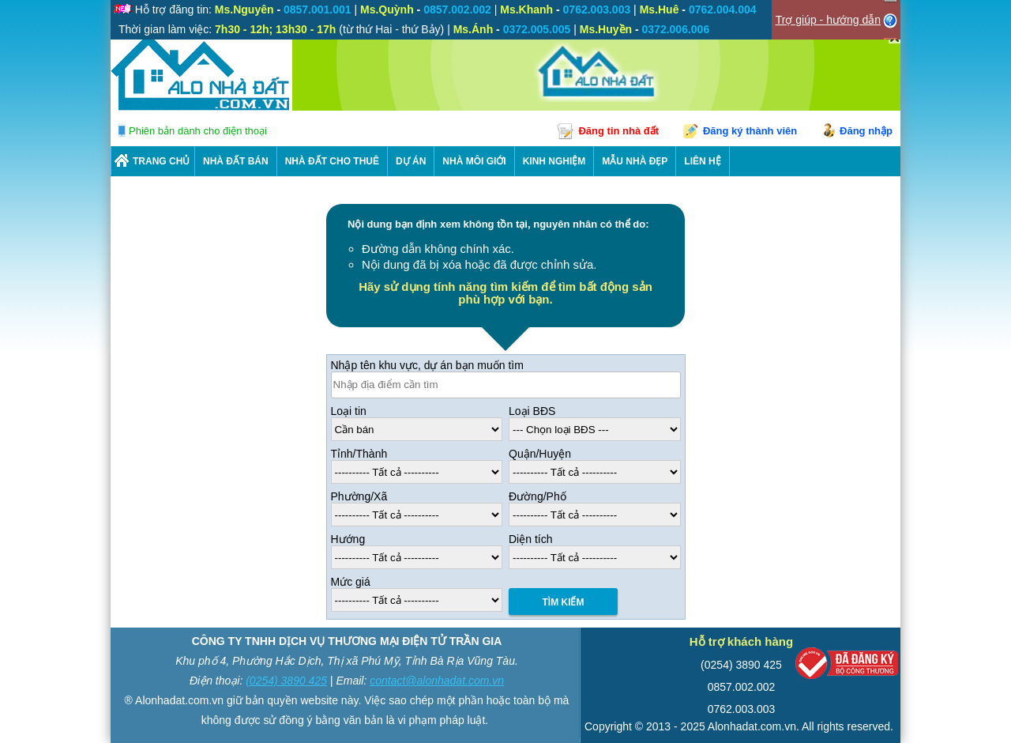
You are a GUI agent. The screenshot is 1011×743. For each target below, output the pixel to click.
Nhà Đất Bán (236, 161)
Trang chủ (161, 161)
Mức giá (350, 581)
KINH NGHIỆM (554, 161)
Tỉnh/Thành (359, 453)
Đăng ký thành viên (750, 131)
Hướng (348, 539)
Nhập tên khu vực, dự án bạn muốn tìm (427, 365)
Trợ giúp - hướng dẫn (828, 19)
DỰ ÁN (411, 161)
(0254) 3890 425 (286, 680)
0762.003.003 (742, 709)
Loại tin (348, 411)
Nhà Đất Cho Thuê (332, 161)
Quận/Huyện (540, 453)
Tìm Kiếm (563, 602)
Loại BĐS (532, 411)
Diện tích (530, 539)
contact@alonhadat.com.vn (437, 680)
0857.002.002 (742, 687)
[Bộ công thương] (846, 666)
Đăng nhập (866, 131)
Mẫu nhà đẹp (634, 161)
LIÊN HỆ (702, 161)
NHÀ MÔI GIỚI (474, 161)
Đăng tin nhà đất (618, 131)
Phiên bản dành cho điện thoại (198, 131)
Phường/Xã (359, 496)
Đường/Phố (537, 496)
